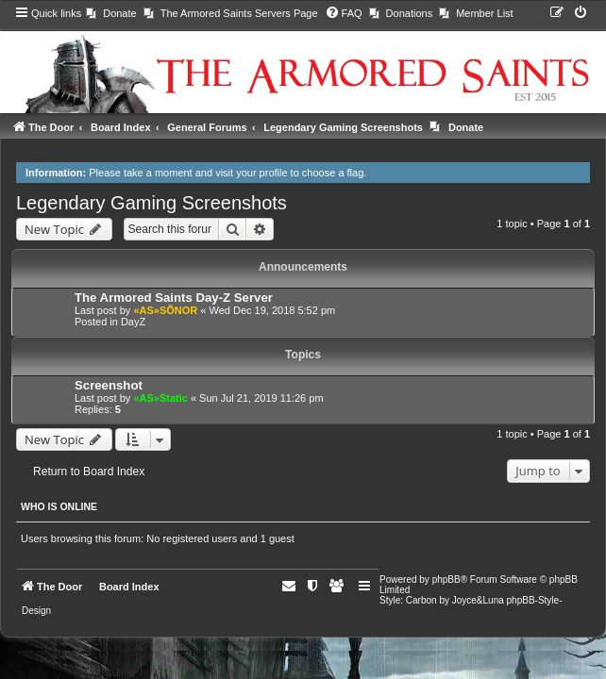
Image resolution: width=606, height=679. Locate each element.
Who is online (59, 506)
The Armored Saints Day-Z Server (174, 297)
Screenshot (109, 385)
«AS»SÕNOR (165, 310)
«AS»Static (160, 398)
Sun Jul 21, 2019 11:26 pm (261, 398)
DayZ (133, 321)
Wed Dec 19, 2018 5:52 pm (272, 310)
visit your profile (251, 172)
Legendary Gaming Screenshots (151, 202)
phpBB (446, 579)
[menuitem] (111, 13)
